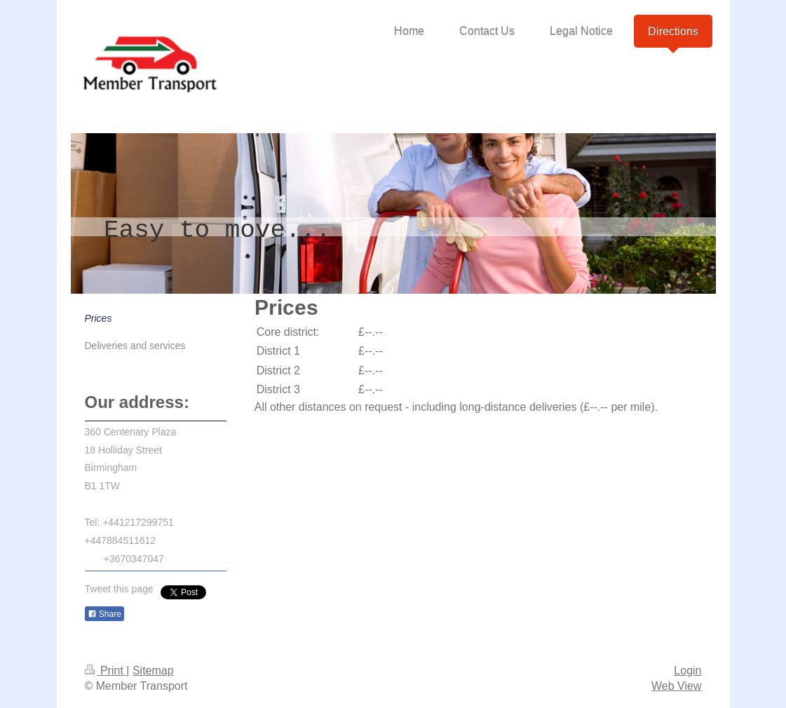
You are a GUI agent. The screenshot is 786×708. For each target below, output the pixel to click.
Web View (676, 686)
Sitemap (153, 670)
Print (106, 670)
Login (687, 670)
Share (104, 614)
